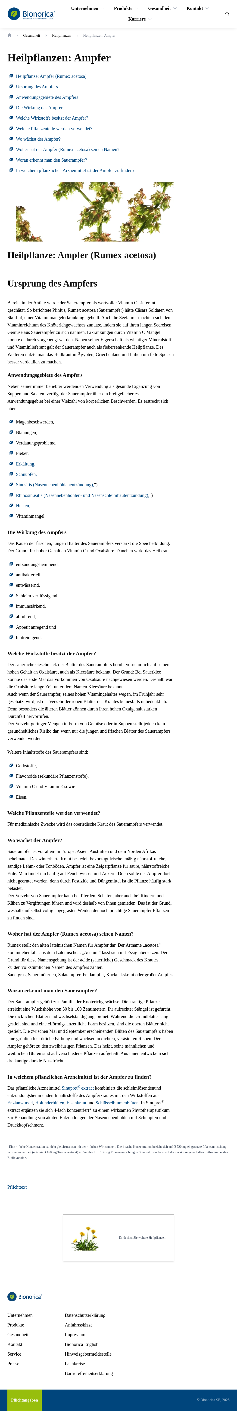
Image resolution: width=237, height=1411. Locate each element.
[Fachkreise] (75, 1363)
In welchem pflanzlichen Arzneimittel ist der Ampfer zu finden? (75, 170)
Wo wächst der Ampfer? (38, 139)
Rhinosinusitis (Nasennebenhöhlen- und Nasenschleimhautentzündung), (83, 495)
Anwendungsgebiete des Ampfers (47, 97)
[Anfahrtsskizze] (79, 1325)
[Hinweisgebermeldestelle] (88, 1354)
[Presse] (13, 1363)
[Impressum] (75, 1334)
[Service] (14, 1354)
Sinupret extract (78, 1088)
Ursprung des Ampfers (37, 86)
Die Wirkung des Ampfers (40, 107)
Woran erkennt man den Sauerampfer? (51, 160)
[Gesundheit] (159, 8)
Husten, (23, 505)
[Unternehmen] (84, 8)
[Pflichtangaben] (24, 1400)
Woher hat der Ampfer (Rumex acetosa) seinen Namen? (67, 149)
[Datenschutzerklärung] (85, 1315)
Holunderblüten (49, 1102)
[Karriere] (137, 19)
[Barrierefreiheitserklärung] (89, 1373)
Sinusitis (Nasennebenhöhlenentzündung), (55, 484)
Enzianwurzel (20, 1102)
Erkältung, (25, 463)
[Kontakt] (195, 8)
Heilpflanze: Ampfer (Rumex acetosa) (51, 76)
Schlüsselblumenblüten (117, 1102)
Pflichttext (17, 1187)
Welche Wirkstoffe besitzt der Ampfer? (52, 118)
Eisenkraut (76, 1102)
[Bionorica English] (81, 1344)
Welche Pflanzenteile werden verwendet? (54, 128)
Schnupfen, (26, 474)
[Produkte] (123, 8)
